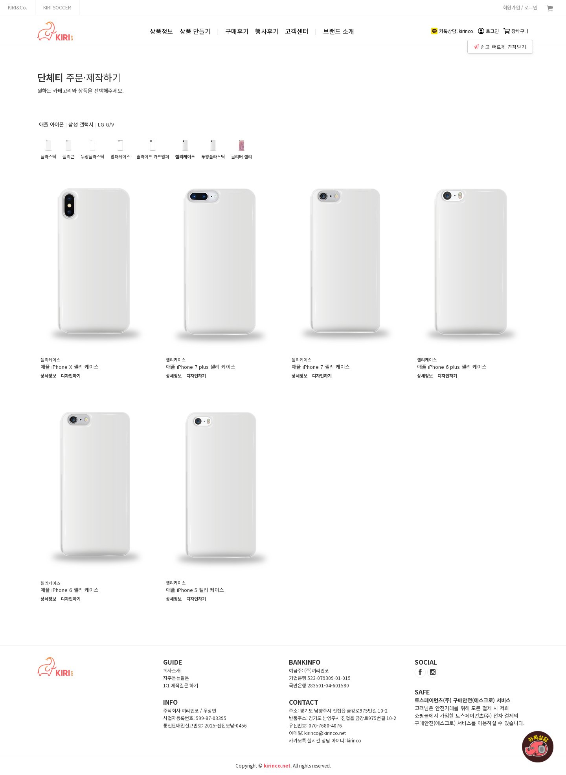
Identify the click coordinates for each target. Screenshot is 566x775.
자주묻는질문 (176, 677)
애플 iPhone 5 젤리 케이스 (195, 590)
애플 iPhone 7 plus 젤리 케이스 (200, 366)
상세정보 (48, 376)
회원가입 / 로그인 (520, 7)
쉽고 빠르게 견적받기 (501, 45)
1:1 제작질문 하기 (180, 685)
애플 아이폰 (51, 124)
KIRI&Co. (17, 7)
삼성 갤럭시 (81, 124)
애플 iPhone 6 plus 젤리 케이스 (452, 366)
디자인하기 (71, 376)
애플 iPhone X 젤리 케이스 (69, 366)
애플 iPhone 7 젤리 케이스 (321, 366)
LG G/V (106, 124)
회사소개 (171, 670)
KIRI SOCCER (57, 7)
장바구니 (516, 30)
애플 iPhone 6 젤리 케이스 (69, 590)
